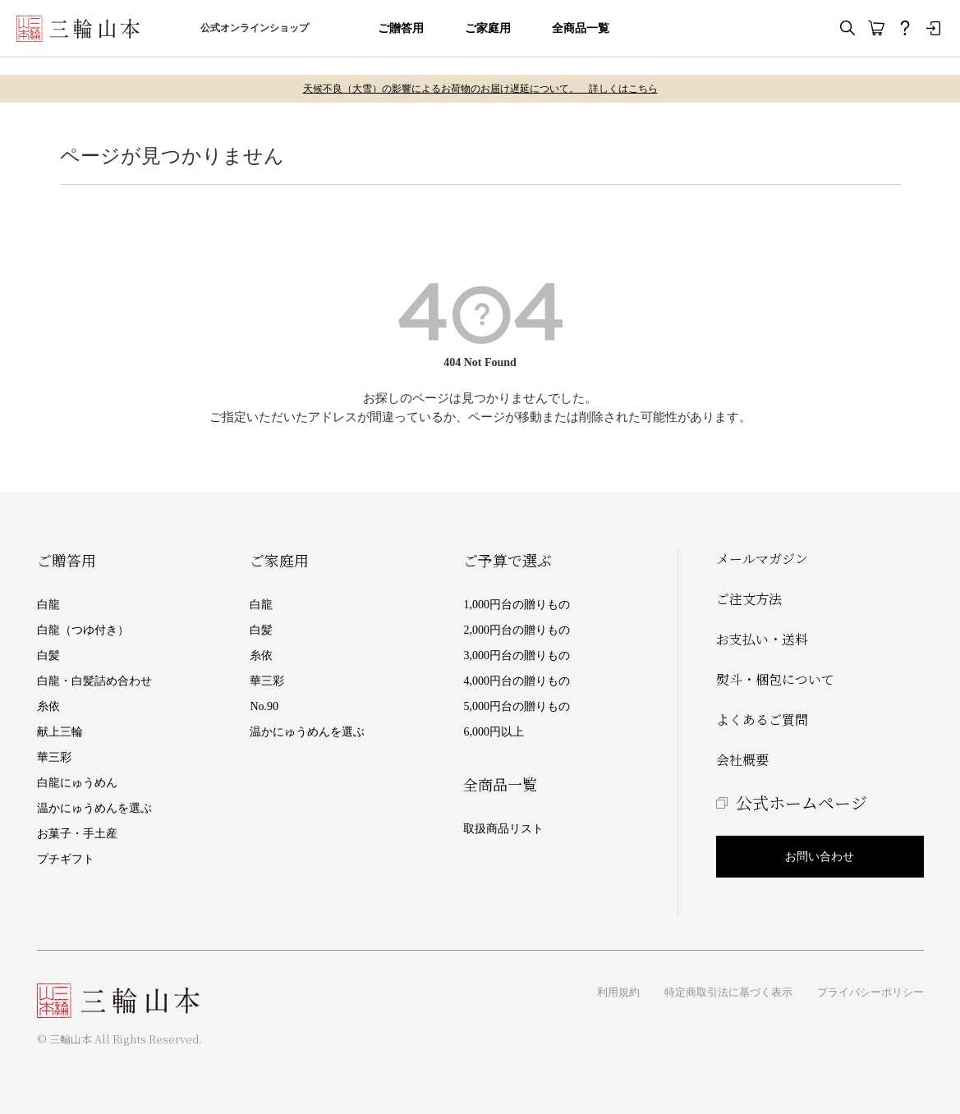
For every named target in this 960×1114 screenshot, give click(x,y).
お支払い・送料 (762, 639)
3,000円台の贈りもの (516, 655)
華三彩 (54, 757)
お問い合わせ (819, 856)
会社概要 (742, 759)
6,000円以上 (493, 732)
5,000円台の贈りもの (516, 706)
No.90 (264, 706)
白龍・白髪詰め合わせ (94, 681)
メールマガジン (762, 558)
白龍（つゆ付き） (83, 630)
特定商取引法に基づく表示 (728, 992)
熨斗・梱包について (775, 679)
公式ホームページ (801, 802)
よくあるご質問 (762, 719)
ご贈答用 (401, 28)
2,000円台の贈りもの (516, 630)
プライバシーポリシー (870, 992)
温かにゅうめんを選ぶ (94, 808)
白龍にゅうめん (77, 783)
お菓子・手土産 (77, 833)
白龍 (48, 604)
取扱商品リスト (503, 829)
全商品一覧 (580, 28)
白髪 (48, 655)
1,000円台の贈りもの (516, 604)
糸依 (48, 706)
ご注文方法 (749, 598)
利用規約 (618, 992)
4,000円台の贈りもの (516, 681)
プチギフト (65, 859)
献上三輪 (60, 732)
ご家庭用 (488, 28)
